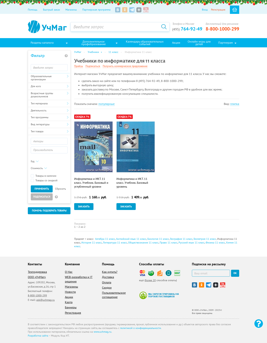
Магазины (71, 9)
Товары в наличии (43, 175)
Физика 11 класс (215, 242)
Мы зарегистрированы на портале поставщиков (159, 295)
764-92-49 (187, 29)
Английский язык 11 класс (131, 239)
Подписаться (41, 196)
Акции (69, 297)
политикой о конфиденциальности (140, 328)
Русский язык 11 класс (192, 242)
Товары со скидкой (44, 180)
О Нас (68, 272)
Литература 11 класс (115, 242)
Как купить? (109, 272)
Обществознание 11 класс (143, 242)
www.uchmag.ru (102, 331)
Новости (70, 292)
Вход (205, 9)
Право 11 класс (168, 242)
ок (235, 273)
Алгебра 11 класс (105, 239)
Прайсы (78, 66)
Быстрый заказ (51, 9)
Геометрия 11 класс (205, 239)
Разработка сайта (38, 335)
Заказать (84, 206)
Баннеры (71, 307)
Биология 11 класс (158, 239)
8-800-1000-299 (222, 29)
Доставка (108, 277)
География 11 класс (181, 239)
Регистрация (218, 9)
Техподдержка (37, 272)
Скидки (107, 287)
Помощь (32, 9)
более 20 (150, 280)
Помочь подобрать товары (49, 210)
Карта (68, 302)
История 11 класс (91, 242)
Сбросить (60, 188)
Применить (41, 188)
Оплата (106, 282)
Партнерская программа (96, 9)
